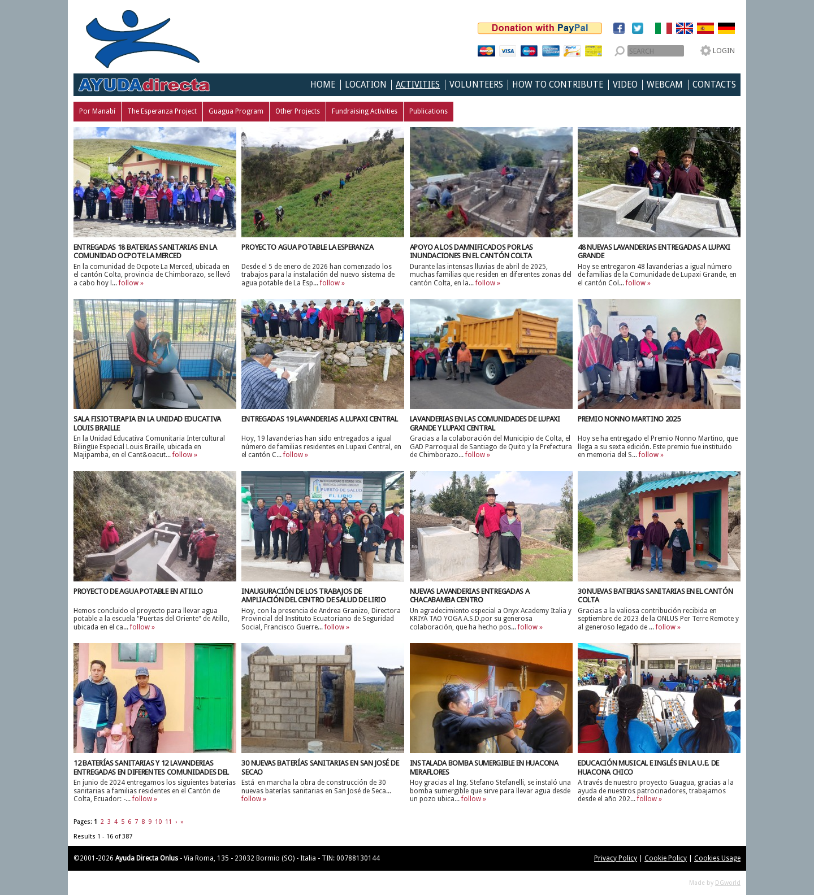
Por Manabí (97, 111)
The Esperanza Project (162, 111)
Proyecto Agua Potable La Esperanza (307, 247)
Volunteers (476, 85)
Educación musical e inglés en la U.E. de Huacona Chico (648, 767)
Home (322, 85)
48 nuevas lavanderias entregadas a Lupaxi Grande (654, 251)
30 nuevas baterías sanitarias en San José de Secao (320, 767)
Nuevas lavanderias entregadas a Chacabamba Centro (470, 596)
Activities (418, 85)
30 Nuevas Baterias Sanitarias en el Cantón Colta (655, 596)
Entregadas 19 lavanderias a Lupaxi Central (319, 419)
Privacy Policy (615, 858)
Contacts (714, 85)
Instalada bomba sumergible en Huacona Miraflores (484, 767)
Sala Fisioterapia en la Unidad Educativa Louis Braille (147, 423)
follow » (131, 283)
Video (625, 85)
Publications (428, 111)
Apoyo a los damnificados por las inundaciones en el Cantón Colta (471, 251)
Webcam (665, 85)
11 (168, 822)
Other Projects (297, 111)
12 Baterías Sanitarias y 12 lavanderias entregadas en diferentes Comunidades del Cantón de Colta (151, 772)
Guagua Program (236, 111)
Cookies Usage (717, 858)
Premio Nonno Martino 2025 (629, 419)
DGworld (728, 883)
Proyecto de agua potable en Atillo (138, 591)
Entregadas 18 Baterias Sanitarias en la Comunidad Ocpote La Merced (145, 251)
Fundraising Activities (364, 111)
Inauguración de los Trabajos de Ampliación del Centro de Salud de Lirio (313, 596)
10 (158, 822)
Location (366, 85)
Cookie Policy (665, 858)
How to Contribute (557, 85)
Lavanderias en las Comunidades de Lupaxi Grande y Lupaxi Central (485, 423)
